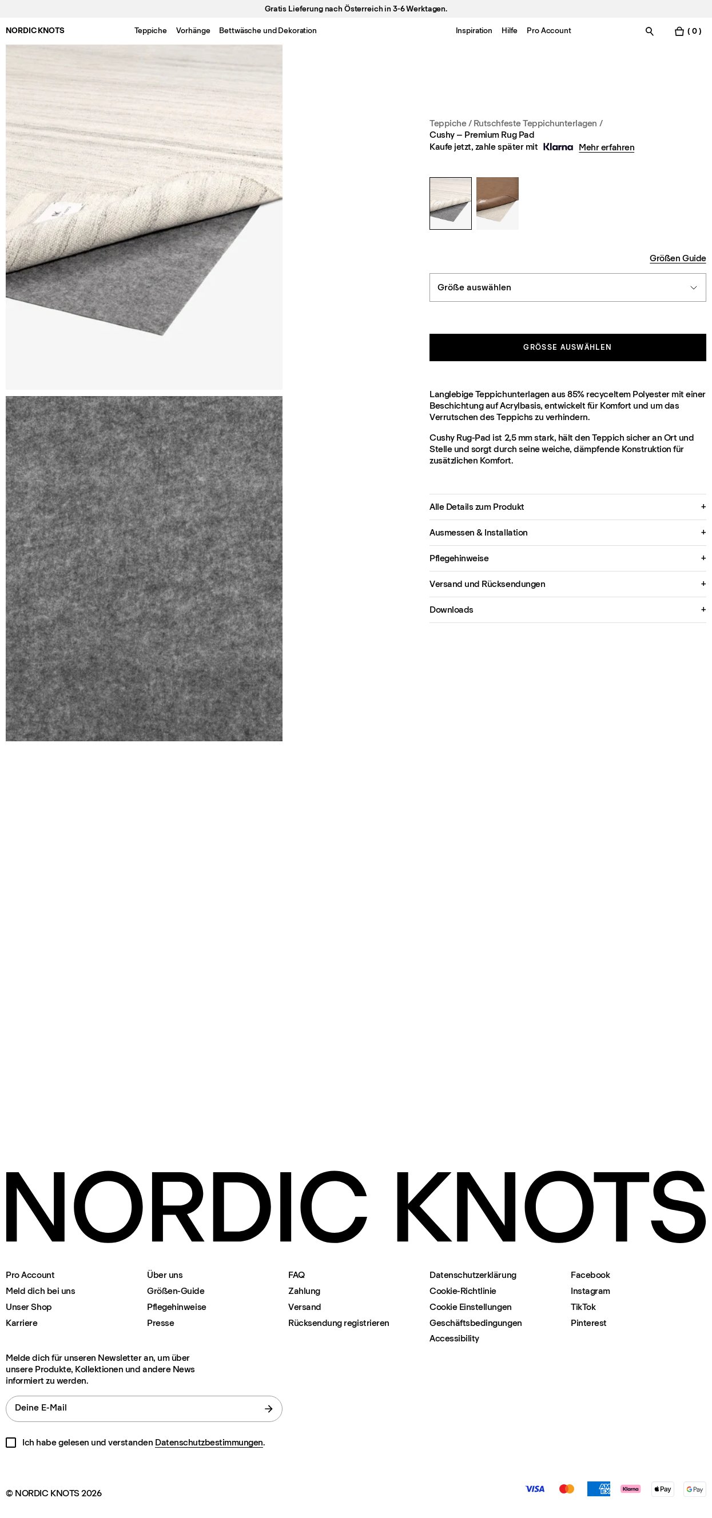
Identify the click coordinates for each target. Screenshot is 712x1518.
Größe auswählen (567, 347)
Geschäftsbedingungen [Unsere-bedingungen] (475, 1322)
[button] (567, 507)
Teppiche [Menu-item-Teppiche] (150, 30)
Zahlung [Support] (304, 1290)
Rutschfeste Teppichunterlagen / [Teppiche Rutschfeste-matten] (538, 123)
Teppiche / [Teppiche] (451, 123)
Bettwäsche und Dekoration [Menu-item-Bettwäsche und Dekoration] (268, 30)
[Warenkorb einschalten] (687, 31)
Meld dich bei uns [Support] (40, 1290)
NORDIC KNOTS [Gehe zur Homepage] (35, 30)
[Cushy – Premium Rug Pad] (450, 203)
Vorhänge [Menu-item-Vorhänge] (193, 30)
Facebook (590, 1274)
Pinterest (589, 1322)
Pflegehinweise (176, 1306)
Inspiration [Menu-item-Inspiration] (474, 30)
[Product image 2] (144, 568)
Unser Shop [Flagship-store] (28, 1306)
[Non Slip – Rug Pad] (497, 203)
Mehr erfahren (606, 147)
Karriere (21, 1322)
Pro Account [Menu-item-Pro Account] (549, 30)
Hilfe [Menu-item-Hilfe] (510, 30)
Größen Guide (678, 258)
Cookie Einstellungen (470, 1306)
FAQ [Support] (296, 1274)
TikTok (583, 1306)
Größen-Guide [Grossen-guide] (175, 1290)
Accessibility (454, 1338)
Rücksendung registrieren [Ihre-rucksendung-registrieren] (338, 1322)
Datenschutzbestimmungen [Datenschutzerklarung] (209, 1442)
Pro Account (30, 1274)
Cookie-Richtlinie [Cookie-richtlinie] (462, 1290)
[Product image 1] (144, 217)
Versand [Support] (304, 1306)
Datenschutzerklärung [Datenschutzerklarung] (472, 1274)
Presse (160, 1322)
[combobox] (567, 287)
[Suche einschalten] (649, 31)
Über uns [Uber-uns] (164, 1274)
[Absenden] (268, 1408)
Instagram (590, 1290)
